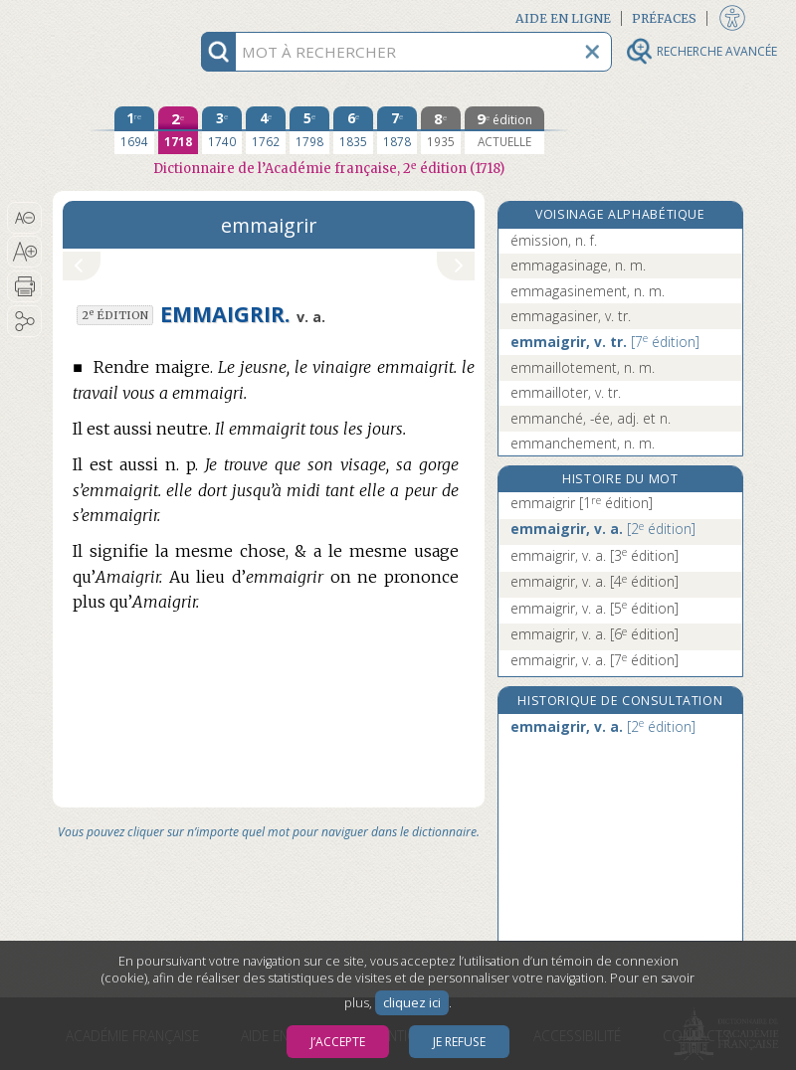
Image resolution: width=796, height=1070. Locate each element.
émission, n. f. (553, 240)
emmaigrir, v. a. (603, 528)
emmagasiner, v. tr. (570, 315)
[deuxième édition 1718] (178, 130)
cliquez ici (412, 1002)
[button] (24, 218)
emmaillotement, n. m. (582, 367)
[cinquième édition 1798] (309, 130)
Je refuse (459, 1041)
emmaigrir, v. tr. (604, 341)
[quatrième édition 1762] (266, 130)
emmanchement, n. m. (582, 443)
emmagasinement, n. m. (587, 290)
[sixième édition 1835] (353, 130)
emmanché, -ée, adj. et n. (590, 418)
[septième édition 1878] (397, 130)
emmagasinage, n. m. (578, 265)
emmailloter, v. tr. (565, 392)
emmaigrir (581, 502)
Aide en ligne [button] (563, 18)
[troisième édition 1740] (222, 130)
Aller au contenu (130, 17)
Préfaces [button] (664, 18)
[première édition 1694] (134, 130)
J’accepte (337, 1041)
